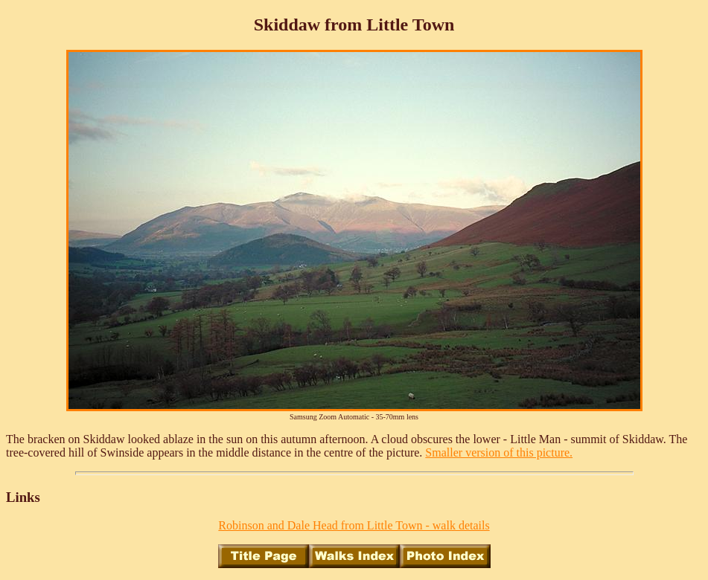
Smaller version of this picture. (499, 452)
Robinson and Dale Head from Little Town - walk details (353, 525)
